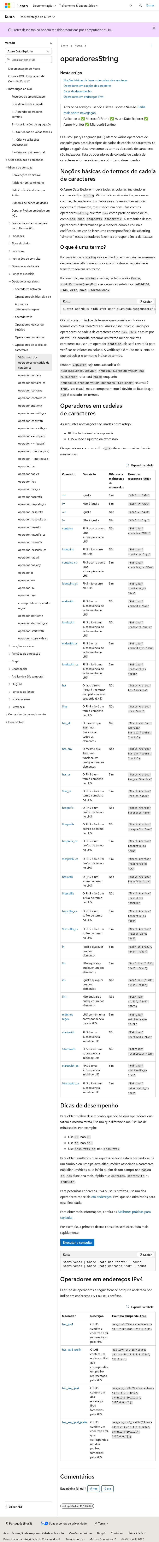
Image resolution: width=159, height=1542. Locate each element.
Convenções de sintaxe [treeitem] (26, 175)
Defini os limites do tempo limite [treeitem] (28, 192)
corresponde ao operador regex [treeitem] (34, 605)
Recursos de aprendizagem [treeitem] (29, 96)
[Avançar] (131, 5)
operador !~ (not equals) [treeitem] (33, 459)
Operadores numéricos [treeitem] (29, 337)
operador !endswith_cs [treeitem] (32, 428)
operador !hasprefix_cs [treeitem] (32, 519)
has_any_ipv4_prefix (74, 1422)
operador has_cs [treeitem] (28, 474)
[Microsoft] (7, 5)
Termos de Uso (75, 1539)
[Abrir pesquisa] (140, 5)
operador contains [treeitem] (29, 375)
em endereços (101, 1196)
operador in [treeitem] (25, 573)
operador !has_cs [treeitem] (29, 489)
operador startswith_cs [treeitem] (32, 623)
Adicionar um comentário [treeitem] (28, 183)
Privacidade (136, 1533)
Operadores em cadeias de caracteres (87, 86)
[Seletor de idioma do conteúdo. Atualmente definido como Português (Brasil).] (19, 1523)
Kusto (78, 46)
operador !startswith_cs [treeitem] (33, 638)
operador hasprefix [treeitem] (30, 497)
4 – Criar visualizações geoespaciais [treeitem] (25, 142)
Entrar (150, 5)
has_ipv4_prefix (71, 1349)
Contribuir (117, 1533)
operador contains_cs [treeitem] (31, 383)
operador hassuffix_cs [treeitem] (31, 534)
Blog (100, 1533)
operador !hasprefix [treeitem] (30, 512)
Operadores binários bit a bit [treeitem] (33, 296)
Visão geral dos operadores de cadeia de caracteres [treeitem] (33, 362)
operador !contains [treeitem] (30, 390)
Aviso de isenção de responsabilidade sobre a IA (33, 1533)
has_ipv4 (67, 1324)
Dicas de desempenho (78, 91)
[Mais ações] (152, 46)
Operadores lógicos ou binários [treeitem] (29, 327)
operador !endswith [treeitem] (30, 421)
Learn (64, 46)
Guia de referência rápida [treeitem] (27, 104)
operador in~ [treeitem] (26, 580)
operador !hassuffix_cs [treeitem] (32, 550)
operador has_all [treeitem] (28, 557)
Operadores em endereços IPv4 (84, 97)
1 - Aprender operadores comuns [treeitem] (27, 114)
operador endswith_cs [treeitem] (32, 413)
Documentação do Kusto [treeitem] (24, 69)
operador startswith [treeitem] (30, 616)
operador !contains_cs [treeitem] (32, 398)
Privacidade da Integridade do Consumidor (30, 1539)
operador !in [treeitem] (26, 588)
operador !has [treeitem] (27, 481)
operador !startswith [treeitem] (31, 631)
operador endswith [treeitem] (30, 405)
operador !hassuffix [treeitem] (30, 542)
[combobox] (28, 51)
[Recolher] (50, 42)
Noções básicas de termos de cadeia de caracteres (95, 80)
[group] (108, 309)
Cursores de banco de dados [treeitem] (30, 203)
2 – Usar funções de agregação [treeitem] (31, 124)
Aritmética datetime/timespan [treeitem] (27, 306)
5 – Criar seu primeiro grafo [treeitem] (29, 152)
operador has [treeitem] (26, 466)
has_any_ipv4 (70, 1388)
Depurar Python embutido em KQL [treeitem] (31, 213)
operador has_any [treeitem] (29, 565)
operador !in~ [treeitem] (27, 595)
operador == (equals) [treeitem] (31, 436)
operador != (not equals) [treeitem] (33, 451)
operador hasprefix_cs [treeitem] (32, 504)
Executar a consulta (77, 1242)
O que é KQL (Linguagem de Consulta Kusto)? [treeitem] (26, 78)
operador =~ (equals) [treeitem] (31, 443)
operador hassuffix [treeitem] (29, 527)
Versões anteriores (80, 1533)
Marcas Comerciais (101, 1539)
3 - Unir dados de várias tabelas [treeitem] (32, 132)
